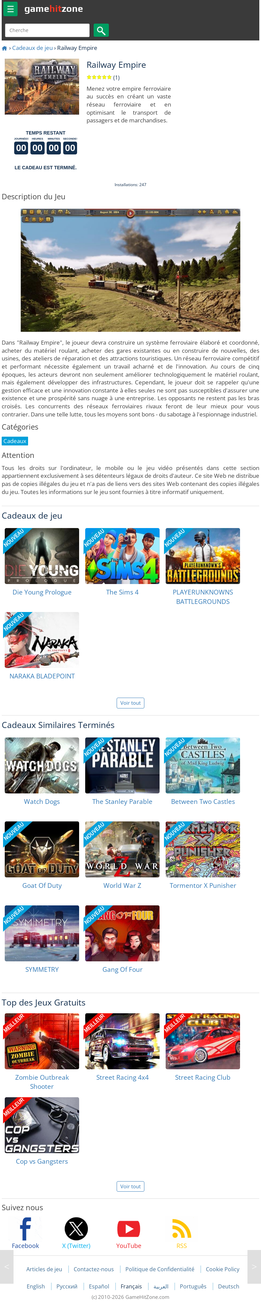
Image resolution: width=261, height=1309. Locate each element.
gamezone (53, 8)
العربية (161, 1286)
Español (100, 1286)
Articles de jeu (44, 1269)
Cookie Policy (222, 1269)
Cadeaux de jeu (32, 48)
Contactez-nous (94, 1269)
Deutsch (228, 1286)
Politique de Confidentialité (159, 1269)
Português (194, 1286)
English (36, 1286)
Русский (67, 1286)
